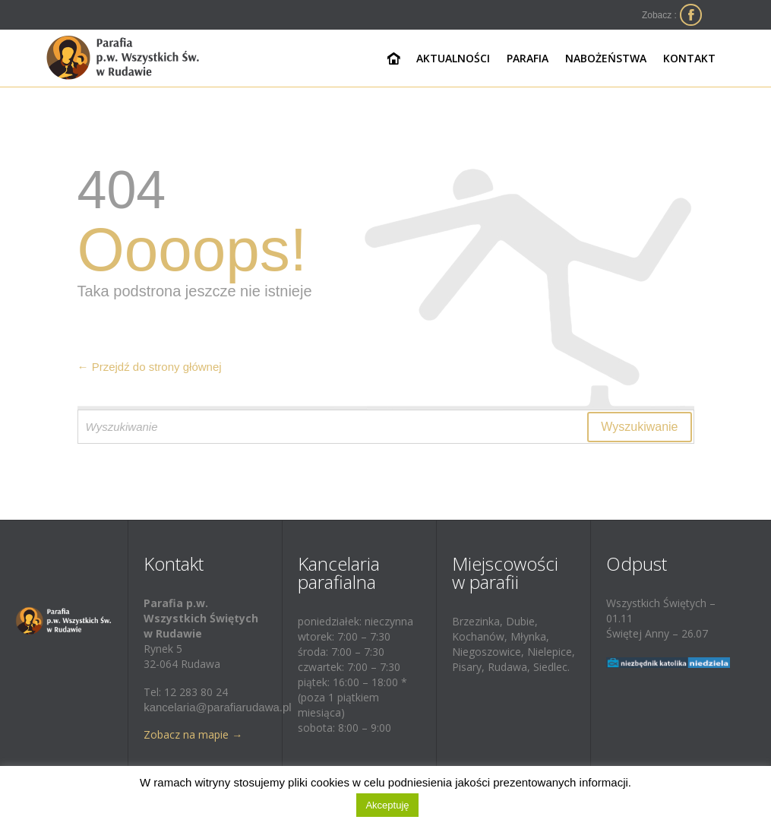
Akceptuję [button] (387, 805)
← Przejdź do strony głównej (149, 366)
